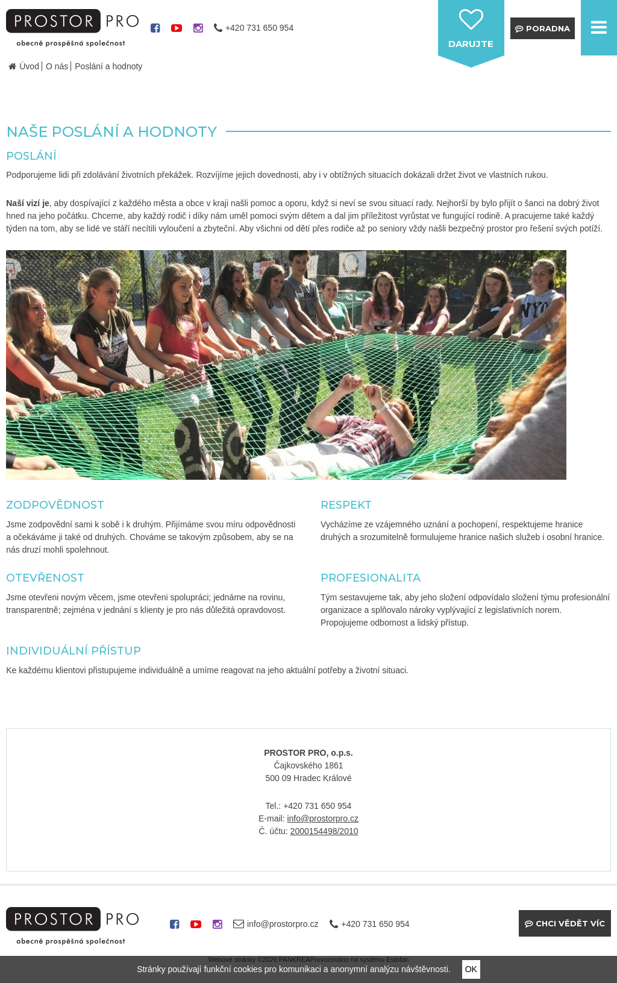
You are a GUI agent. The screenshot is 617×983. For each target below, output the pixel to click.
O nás (57, 66)
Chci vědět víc (570, 923)
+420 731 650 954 (259, 28)
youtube (176, 32)
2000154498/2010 (324, 831)
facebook (155, 32)
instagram (197, 32)
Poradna (548, 28)
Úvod (29, 66)
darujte (470, 43)
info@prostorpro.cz (322, 818)
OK (471, 969)
